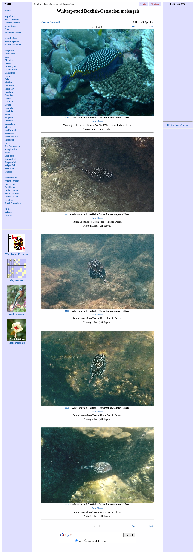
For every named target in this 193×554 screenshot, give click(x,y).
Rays (7, 143)
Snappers (9, 156)
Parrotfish (9, 133)
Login (143, 4)
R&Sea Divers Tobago (177, 125)
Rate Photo (97, 121)
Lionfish (9, 120)
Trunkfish (9, 168)
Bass (7, 57)
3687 (67, 117)
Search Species (12, 41)
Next (134, 26)
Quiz (7, 29)
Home (8, 10)
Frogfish (9, 92)
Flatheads (9, 85)
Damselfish (10, 73)
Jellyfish (9, 117)
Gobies (8, 98)
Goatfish (9, 95)
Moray (8, 127)
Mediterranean (12, 193)
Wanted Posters (12, 22)
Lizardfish (10, 124)
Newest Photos (12, 19)
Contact (8, 215)
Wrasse (8, 171)
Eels (7, 79)
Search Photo (11, 38)
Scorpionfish (11, 149)
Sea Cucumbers (12, 146)
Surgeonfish (10, 162)
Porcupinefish (11, 136)
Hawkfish (9, 111)
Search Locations (13, 44)
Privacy (8, 212)
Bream (8, 63)
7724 (67, 504)
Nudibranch (10, 130)
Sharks (8, 152)
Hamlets (9, 108)
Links (7, 209)
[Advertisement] (178, 62)
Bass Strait (10, 184)
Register (155, 4)
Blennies (9, 60)
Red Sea (9, 200)
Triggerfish (10, 165)
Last (151, 26)
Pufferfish (9, 140)
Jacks (7, 114)
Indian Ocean (11, 190)
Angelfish (9, 50)
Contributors (11, 26)
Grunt (8, 104)
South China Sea (13, 203)
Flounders (9, 88)
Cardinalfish (11, 69)
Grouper (9, 101)
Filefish (8, 82)
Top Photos (10, 16)
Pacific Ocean (11, 196)
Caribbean (10, 187)
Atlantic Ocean (12, 180)
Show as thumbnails (51, 22)
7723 (67, 408)
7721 (67, 214)
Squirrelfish (10, 159)
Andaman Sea (11, 177)
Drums (8, 76)
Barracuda (10, 53)
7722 (67, 311)
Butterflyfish (11, 66)
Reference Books (13, 32)
